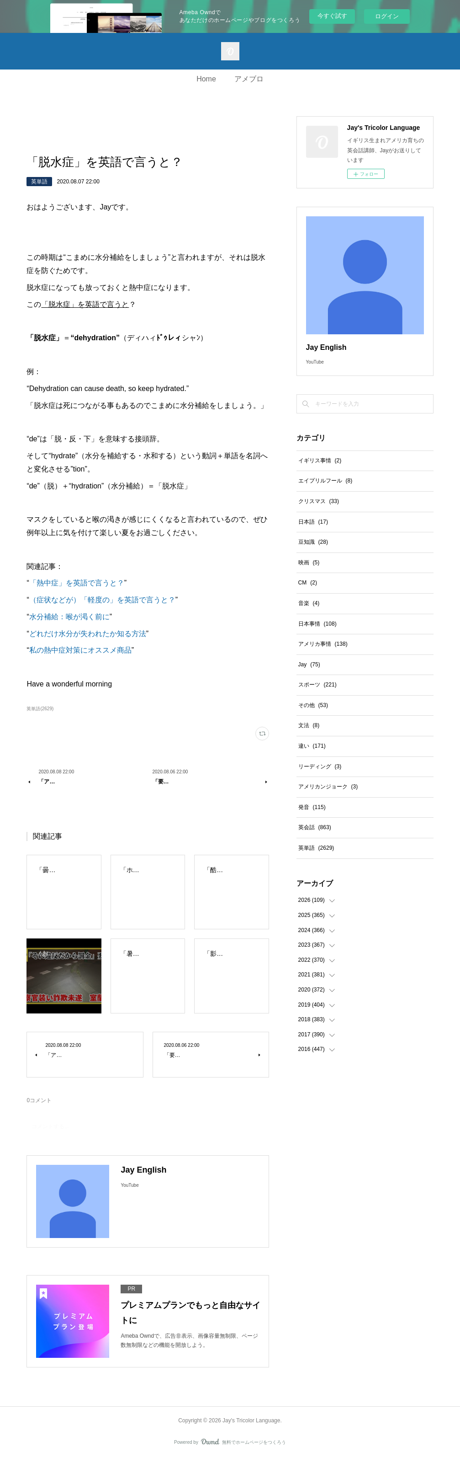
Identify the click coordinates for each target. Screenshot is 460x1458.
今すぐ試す (332, 15)
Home (206, 79)
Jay (309, 664)
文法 (309, 725)
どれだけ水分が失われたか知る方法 (87, 634)
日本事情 (317, 624)
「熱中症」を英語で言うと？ (76, 583)
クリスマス (318, 501)
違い (312, 746)
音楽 (309, 603)
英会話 (314, 827)
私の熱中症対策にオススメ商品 (80, 650)
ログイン (387, 16)
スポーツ (317, 684)
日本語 (313, 522)
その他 (313, 705)
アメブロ (249, 79)
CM (307, 582)
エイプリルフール (325, 480)
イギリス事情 (320, 460)
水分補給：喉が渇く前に (69, 617)
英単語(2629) (39, 708)
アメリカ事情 (323, 644)
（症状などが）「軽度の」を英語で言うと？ (102, 600)
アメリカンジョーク (328, 786)
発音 (312, 807)
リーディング (320, 766)
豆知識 (313, 542)
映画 (309, 562)
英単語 (39, 181)
